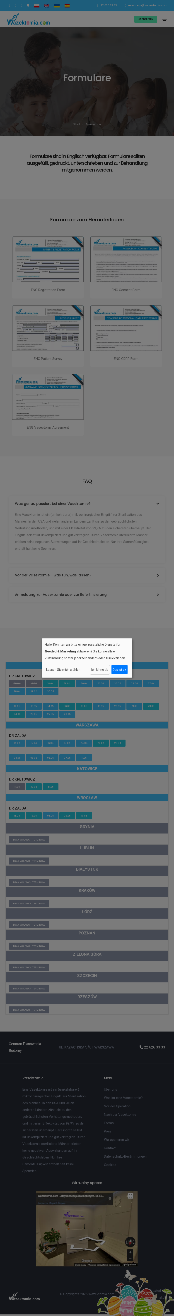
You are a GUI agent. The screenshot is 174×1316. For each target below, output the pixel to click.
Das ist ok (119, 669)
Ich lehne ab (99, 669)
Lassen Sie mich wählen (63, 669)
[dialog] (87, 658)
